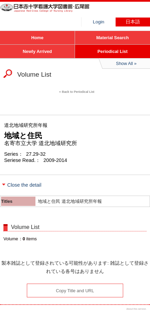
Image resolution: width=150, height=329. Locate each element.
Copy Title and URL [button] (75, 290)
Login (98, 21)
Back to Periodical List (78, 92)
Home (37, 37)
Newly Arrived (37, 51)
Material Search (112, 37)
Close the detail (24, 185)
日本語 (133, 21)
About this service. (136, 308)
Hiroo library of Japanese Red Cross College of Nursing (51, 12)
